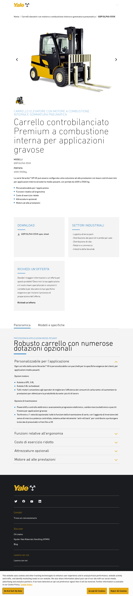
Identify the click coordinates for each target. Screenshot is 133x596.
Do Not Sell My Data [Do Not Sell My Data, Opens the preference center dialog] (13, 592)
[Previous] (17, 59)
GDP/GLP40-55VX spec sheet (33, 234)
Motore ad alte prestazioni (34, 459)
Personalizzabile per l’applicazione (41, 361)
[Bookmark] (117, 111)
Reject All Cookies (119, 592)
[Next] (116, 59)
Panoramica (22, 325)
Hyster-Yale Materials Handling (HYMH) (32, 539)
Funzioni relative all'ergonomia (38, 433)
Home (16, 16)
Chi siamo (18, 534)
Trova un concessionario (25, 518)
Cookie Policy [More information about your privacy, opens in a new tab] (26, 586)
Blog (16, 544)
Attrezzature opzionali (31, 451)
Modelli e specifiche (51, 325)
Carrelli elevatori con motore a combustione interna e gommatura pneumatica (59, 16)
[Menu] (117, 5)
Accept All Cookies (97, 592)
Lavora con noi (20, 560)
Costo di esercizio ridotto (33, 442)
